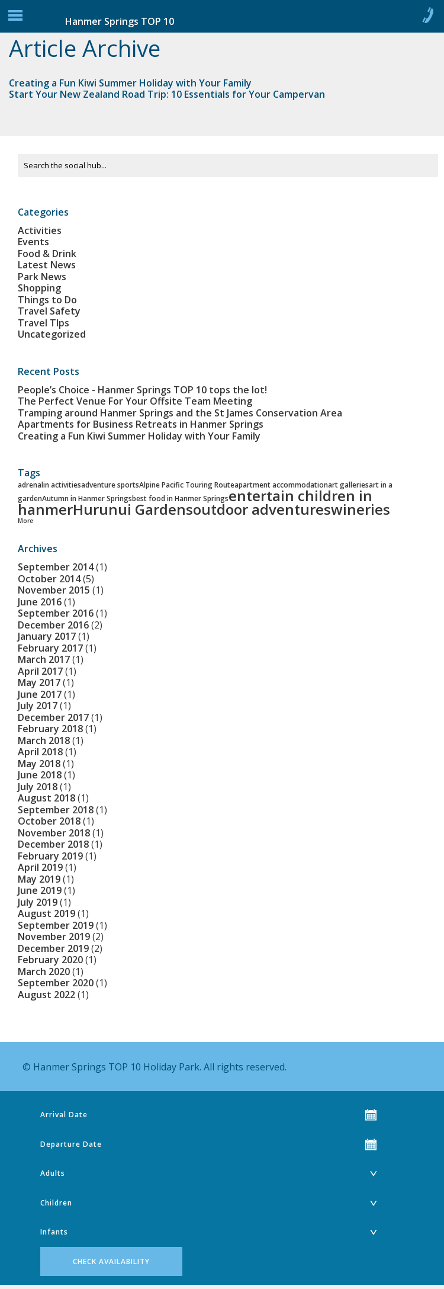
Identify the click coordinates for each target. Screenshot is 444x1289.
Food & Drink (47, 253)
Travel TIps (43, 322)
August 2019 (46, 913)
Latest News (47, 264)
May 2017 (39, 682)
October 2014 (49, 578)
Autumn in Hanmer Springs (87, 498)
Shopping (39, 287)
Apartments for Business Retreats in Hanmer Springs (140, 424)
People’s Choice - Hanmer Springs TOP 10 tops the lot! (142, 389)
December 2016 (53, 624)
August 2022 (46, 994)
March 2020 (44, 971)
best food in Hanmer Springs (180, 498)
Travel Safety (49, 311)
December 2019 (53, 948)
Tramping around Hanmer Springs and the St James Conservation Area (180, 412)
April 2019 (40, 867)
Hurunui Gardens (133, 509)
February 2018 (50, 728)
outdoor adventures (262, 509)
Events (33, 241)
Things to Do (47, 299)
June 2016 (40, 601)
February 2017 (50, 648)
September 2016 (56, 613)
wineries (360, 509)
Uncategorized (52, 334)
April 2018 (40, 751)
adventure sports (110, 485)
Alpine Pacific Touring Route (186, 485)
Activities (40, 230)
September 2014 (56, 566)
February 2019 (50, 855)
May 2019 (39, 879)
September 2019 (56, 925)
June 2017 (40, 694)
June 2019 (40, 890)
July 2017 (37, 705)
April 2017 (40, 671)
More (25, 521)
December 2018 (53, 844)
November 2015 (54, 590)
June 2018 (40, 774)
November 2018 (54, 832)
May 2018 (39, 763)
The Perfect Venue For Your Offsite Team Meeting (135, 401)
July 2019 (37, 902)
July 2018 (37, 786)
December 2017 (53, 717)
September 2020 (56, 982)
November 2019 (54, 936)
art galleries (348, 485)
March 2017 (44, 659)
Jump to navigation (15, 18)
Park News (42, 276)
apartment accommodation (281, 485)
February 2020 (50, 959)
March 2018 (44, 740)
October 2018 (49, 821)
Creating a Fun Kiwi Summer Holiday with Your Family (130, 82)
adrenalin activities (49, 485)
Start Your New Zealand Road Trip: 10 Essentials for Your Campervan (167, 94)
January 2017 (47, 636)
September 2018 (56, 809)
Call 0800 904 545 (427, 18)
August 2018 (46, 797)
